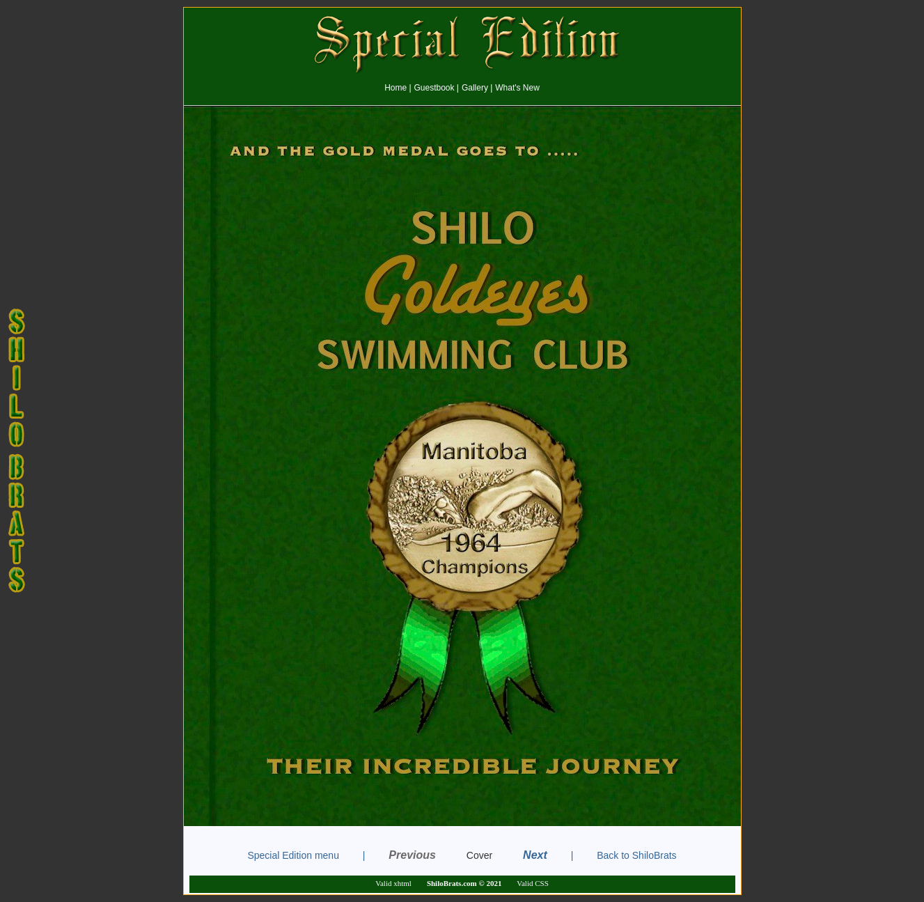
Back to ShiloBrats (636, 855)
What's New (517, 88)
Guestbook (434, 88)
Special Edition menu (293, 855)
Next (535, 855)
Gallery (475, 88)
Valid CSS (533, 883)
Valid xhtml (393, 883)
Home (395, 88)
